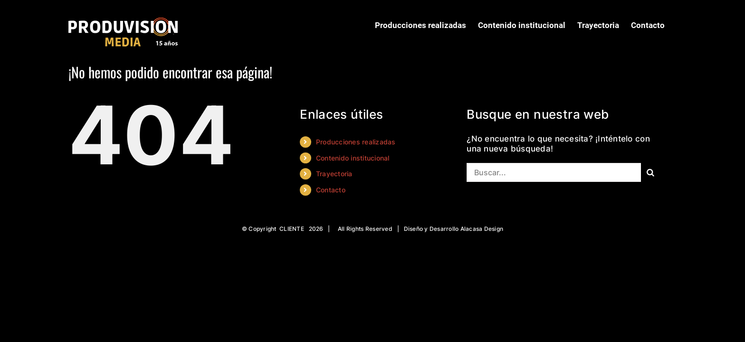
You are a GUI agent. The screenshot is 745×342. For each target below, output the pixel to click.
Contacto (330, 190)
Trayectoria (334, 174)
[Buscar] (650, 172)
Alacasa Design (482, 228)
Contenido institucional (353, 158)
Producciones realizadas (356, 142)
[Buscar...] (554, 172)
